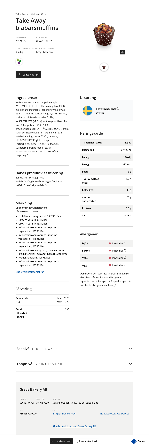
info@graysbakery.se (64, 413)
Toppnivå (39, 363)
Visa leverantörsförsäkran (30, 271)
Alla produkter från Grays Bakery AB (76, 426)
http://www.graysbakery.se (114, 413)
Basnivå (37, 348)
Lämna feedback (89, 441)
